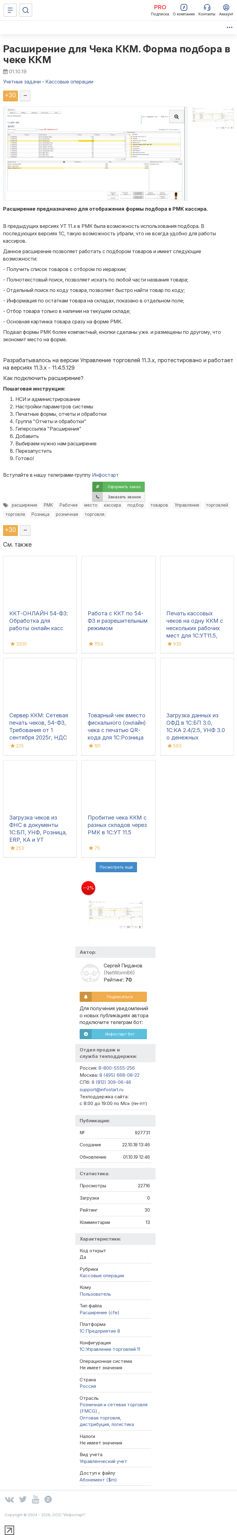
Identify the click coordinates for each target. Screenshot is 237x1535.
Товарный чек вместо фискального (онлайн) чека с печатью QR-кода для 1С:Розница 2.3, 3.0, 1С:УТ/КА (117, 730)
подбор (135, 505)
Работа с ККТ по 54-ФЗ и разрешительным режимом (118, 620)
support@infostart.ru (101, 1089)
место (91, 505)
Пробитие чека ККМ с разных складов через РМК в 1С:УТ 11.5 (117, 825)
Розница (40, 514)
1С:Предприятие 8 (100, 1331)
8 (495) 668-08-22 (119, 1075)
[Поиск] (25, 10)
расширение (24, 505)
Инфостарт (105, 475)
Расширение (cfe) (99, 1312)
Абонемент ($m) (98, 1480)
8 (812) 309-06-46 (111, 1082)
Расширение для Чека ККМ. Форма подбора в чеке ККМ (116, 54)
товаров (159, 505)
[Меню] (10, 10)
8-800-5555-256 (116, 1068)
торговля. (95, 514)
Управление (187, 505)
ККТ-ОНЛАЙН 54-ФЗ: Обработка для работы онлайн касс (38, 620)
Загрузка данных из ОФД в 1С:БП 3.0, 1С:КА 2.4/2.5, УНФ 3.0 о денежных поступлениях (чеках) (195, 730)
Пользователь (95, 1294)
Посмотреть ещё (116, 867)
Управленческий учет (103, 1461)
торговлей (217, 505)
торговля (15, 514)
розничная (67, 514)
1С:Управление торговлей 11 (110, 1349)
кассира (112, 505)
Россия (88, 1386)
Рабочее (69, 505)
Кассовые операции (102, 1275)
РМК (48, 505)
